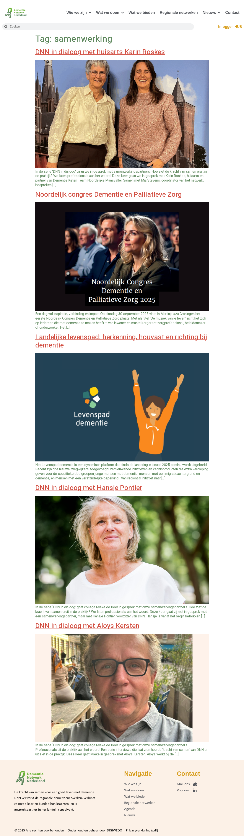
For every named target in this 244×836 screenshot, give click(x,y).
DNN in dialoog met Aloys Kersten (87, 626)
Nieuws (212, 13)
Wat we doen (110, 13)
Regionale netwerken (179, 12)
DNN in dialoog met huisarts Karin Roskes (100, 52)
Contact (232, 12)
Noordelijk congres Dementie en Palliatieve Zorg (108, 194)
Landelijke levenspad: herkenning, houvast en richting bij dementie (121, 341)
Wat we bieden (142, 12)
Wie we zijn (79, 13)
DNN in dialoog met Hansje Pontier (88, 488)
